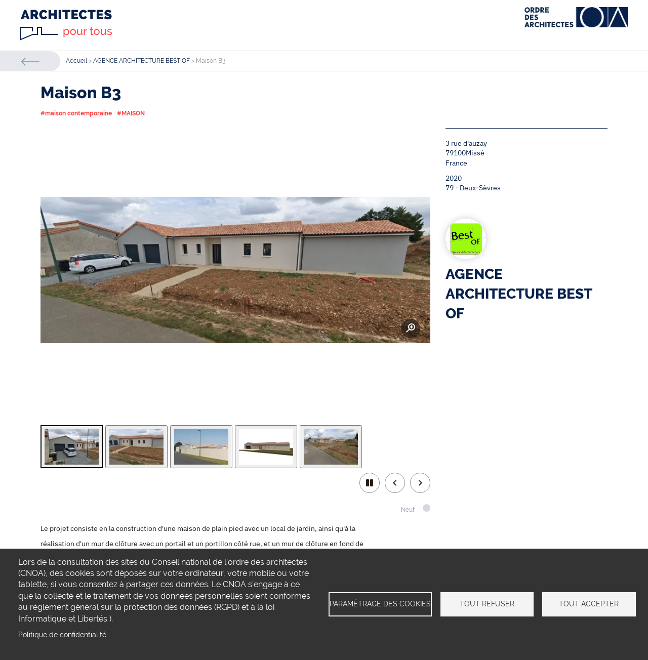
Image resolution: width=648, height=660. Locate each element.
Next (420, 483)
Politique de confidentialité (62, 635)
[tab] (71, 446)
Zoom (410, 328)
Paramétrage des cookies (380, 604)
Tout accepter (589, 604)
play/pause (369, 483)
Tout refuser (487, 604)
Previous (395, 483)
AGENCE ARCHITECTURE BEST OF (141, 60)
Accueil (76, 60)
